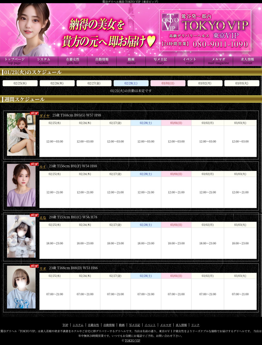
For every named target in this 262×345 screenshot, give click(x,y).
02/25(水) (20, 83)
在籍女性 (93, 325)
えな (42, 217)
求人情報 (181, 325)
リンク (195, 325)
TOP (65, 325)
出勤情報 (109, 325)
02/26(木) (57, 83)
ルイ (42, 166)
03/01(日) (168, 83)
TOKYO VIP (132, 340)
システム (78, 325)
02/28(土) (131, 83)
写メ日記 (134, 325)
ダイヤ (44, 115)
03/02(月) (205, 83)
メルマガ (165, 325)
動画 (122, 325)
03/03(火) (241, 83)
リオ (42, 268)
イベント (150, 325)
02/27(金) (94, 83)
